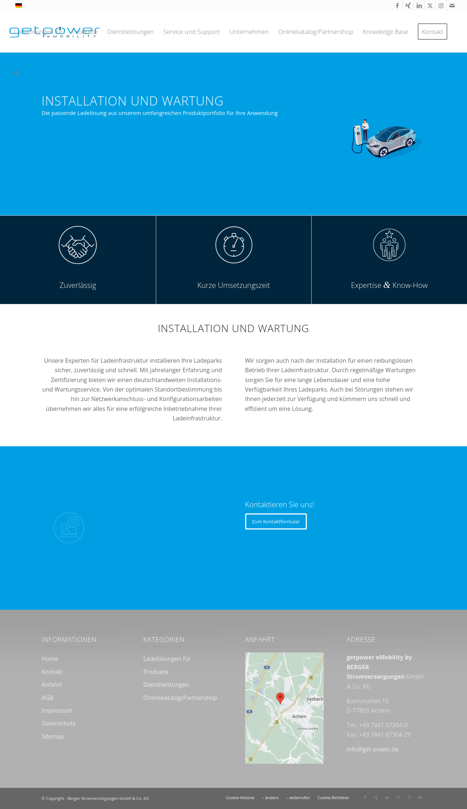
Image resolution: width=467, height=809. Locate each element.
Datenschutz (59, 723)
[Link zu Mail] (452, 5)
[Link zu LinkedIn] (419, 5)
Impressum (57, 710)
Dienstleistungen (166, 685)
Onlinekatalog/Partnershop (180, 698)
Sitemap (53, 736)
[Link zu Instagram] (441, 5)
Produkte (155, 672)
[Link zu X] (430, 5)
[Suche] (16, 73)
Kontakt (52, 672)
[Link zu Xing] (408, 5)
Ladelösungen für (167, 659)
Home (50, 659)
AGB (47, 698)
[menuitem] (38, 32)
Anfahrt (52, 685)
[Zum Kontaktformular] (276, 521)
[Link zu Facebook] (397, 5)
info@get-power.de (372, 749)
